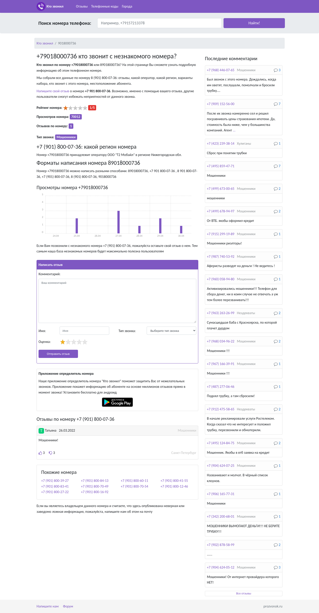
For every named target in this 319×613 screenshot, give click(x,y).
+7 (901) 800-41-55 (174, 480)
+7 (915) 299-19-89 (220, 234)
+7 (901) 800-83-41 (55, 486)
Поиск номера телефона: (64, 23)
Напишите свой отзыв (53, 91)
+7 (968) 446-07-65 (220, 70)
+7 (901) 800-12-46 (174, 486)
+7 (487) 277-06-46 (220, 386)
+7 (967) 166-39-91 (220, 364)
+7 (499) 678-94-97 (220, 211)
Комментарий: (49, 274)
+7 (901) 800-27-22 (55, 492)
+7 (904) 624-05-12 (220, 567)
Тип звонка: (127, 331)
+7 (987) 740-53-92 (220, 256)
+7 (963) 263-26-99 (220, 313)
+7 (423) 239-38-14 (220, 143)
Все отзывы (243, 593)
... (234, 130)
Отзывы (82, 6)
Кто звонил (55, 6)
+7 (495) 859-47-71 (220, 166)
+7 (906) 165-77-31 (220, 494)
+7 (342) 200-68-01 (220, 516)
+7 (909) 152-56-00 (220, 104)
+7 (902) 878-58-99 (220, 545)
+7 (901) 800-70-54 (134, 486)
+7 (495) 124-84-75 (220, 443)
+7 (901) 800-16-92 (95, 492)
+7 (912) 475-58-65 (220, 409)
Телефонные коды (105, 6)
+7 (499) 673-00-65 (220, 188)
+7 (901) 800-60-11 (134, 480)
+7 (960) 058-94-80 (220, 279)
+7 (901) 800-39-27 (55, 480)
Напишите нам (48, 606)
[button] (254, 23)
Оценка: (45, 342)
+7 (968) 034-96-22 (220, 341)
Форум (68, 606)
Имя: (42, 331)
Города (127, 6)
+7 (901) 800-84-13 (95, 480)
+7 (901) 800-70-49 (95, 486)
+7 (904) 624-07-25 (220, 465)
